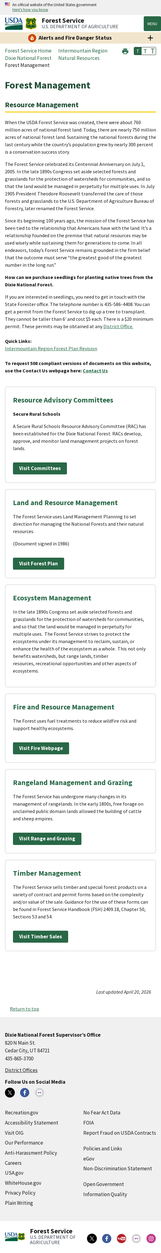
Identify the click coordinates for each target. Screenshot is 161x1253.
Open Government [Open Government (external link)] (103, 1184)
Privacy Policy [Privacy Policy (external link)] (20, 1192)
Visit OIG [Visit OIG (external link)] (14, 1132)
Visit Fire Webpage (41, 748)
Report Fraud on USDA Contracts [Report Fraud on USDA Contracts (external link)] (119, 1132)
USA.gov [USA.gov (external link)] (14, 1172)
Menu (152, 23)
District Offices (21, 1070)
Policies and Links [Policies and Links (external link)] (102, 1148)
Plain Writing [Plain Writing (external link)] (19, 1203)
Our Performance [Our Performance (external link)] (24, 1142)
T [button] (137, 51)
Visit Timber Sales (40, 936)
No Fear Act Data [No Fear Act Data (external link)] (101, 1112)
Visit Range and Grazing (47, 838)
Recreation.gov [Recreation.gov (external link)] (21, 1112)
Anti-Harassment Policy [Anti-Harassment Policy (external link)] (31, 1152)
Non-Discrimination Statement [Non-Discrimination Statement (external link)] (117, 1168)
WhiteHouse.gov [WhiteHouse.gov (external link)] (23, 1183)
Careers (13, 1163)
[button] (125, 50)
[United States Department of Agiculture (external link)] (15, 24)
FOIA (88, 1122)
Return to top (24, 1009)
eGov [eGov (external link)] (88, 1158)
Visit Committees (40, 468)
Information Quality (105, 1194)
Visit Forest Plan (38, 563)
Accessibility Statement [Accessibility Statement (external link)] (31, 1122)
